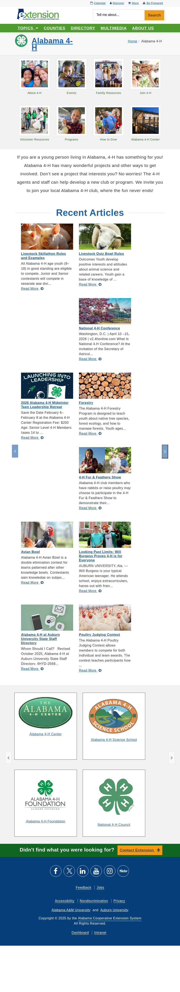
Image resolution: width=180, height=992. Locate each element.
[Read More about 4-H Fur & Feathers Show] (90, 508)
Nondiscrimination (94, 901)
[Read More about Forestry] (90, 433)
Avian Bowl (30, 552)
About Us (143, 28)
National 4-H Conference (99, 328)
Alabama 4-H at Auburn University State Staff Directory (40, 639)
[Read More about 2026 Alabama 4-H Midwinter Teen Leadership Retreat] (32, 438)
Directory (83, 28)
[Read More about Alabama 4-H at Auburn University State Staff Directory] (32, 669)
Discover (117, 3)
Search (154, 15)
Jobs (100, 887)
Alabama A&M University (71, 910)
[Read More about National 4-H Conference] (90, 359)
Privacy (119, 901)
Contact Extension (137, 850)
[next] (165, 451)
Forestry (86, 403)
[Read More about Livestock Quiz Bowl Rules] (90, 284)
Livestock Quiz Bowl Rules (101, 254)
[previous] (15, 451)
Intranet (100, 932)
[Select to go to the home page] (38, 14)
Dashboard (80, 932)
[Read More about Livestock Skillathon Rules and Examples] (32, 288)
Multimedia (114, 28)
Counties (54, 28)
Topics (28, 28)
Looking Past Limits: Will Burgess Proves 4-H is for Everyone (100, 556)
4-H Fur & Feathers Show (100, 477)
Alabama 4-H (52, 44)
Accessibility (64, 901)
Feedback (83, 887)
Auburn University (114, 910)
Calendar (98, 3)
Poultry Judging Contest (99, 634)
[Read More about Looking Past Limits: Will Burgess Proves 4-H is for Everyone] (90, 591)
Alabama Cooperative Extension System (109, 918)
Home (132, 41)
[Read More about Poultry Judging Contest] (90, 670)
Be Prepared (153, 3)
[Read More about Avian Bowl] (32, 582)
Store (133, 3)
